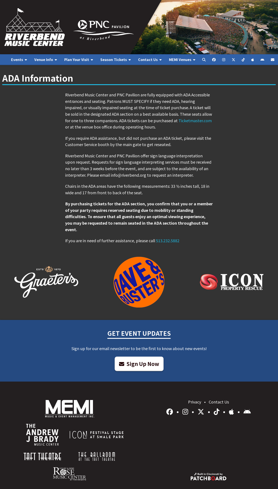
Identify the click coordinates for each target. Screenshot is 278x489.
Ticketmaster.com (195, 120)
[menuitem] (19, 59)
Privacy (195, 402)
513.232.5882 (167, 240)
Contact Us (219, 402)
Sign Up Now (139, 363)
